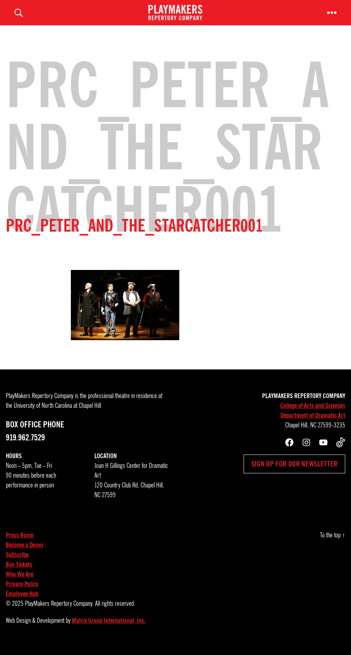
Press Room (20, 542)
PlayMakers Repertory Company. (59, 611)
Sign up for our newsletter (294, 471)
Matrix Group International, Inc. (109, 628)
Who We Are (19, 581)
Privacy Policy (22, 591)
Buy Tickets (19, 571)
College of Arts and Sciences (312, 413)
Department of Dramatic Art (313, 422)
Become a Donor (25, 552)
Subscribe (17, 562)
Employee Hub (22, 601)
